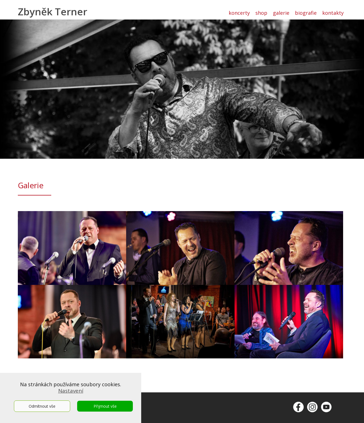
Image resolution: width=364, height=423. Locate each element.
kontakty (333, 12)
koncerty (239, 12)
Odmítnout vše (42, 406)
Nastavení (70, 390)
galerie (281, 12)
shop (261, 12)
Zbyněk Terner (52, 11)
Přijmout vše (105, 406)
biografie (306, 12)
